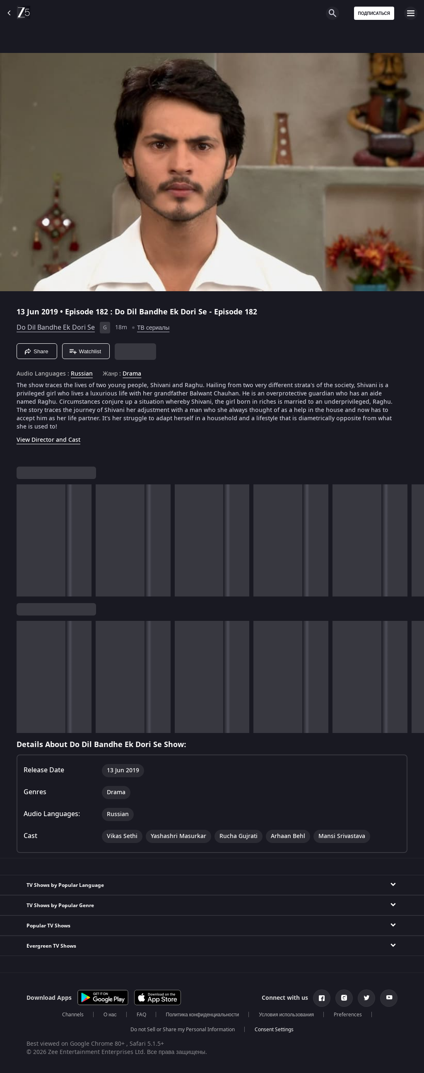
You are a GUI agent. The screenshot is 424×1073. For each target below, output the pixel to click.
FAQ (141, 1014)
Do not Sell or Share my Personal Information (182, 1029)
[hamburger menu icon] (410, 13)
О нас (110, 1014)
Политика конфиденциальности (202, 1014)
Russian (82, 374)
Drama (132, 374)
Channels (73, 1014)
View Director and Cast (48, 440)
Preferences (348, 1014)
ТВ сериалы (153, 327)
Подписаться (374, 13)
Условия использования (286, 1014)
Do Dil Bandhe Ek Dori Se (56, 328)
